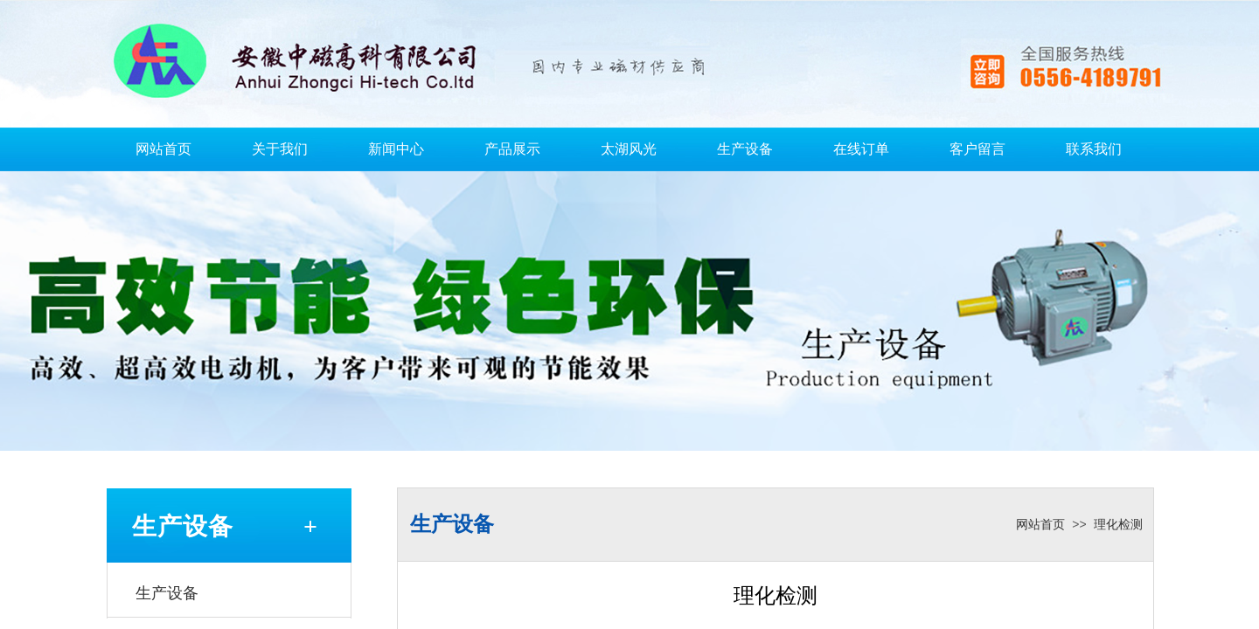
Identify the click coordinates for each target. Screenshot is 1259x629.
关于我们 (280, 149)
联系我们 (1094, 149)
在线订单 (861, 149)
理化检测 (1118, 524)
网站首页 (163, 149)
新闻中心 (396, 149)
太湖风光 (629, 149)
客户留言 (977, 149)
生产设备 (745, 149)
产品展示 (512, 149)
